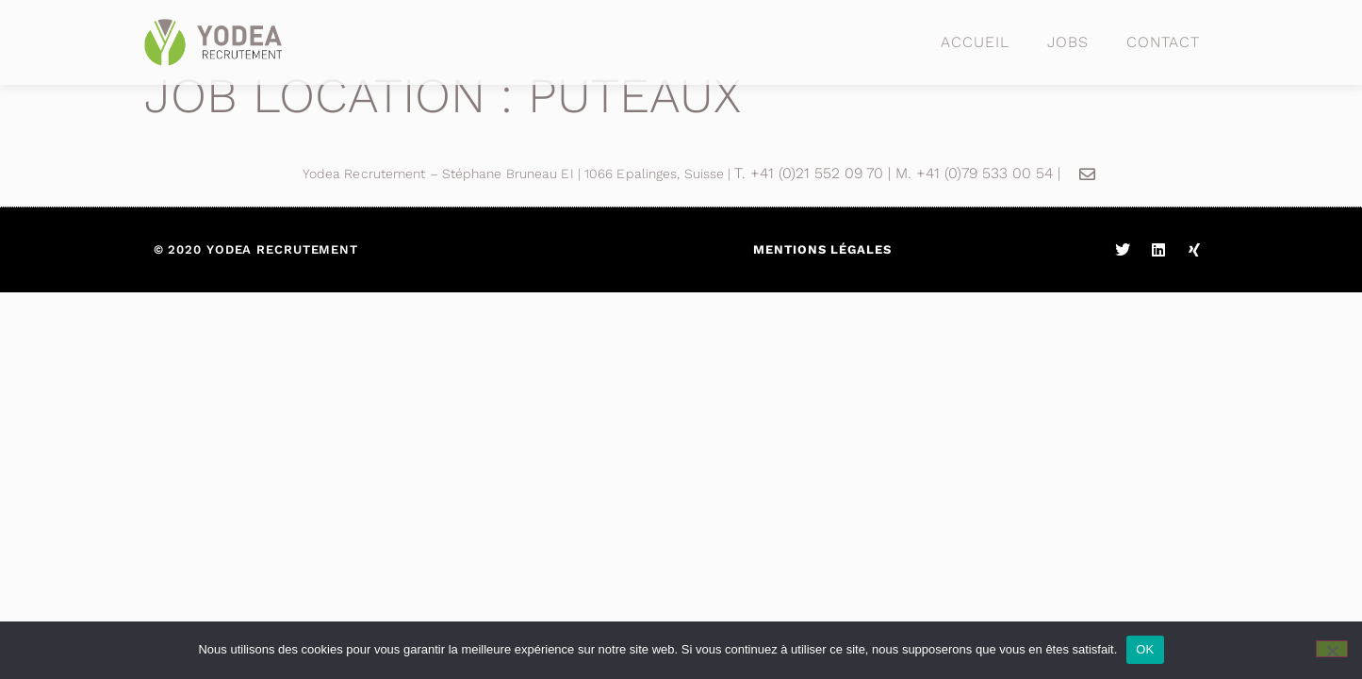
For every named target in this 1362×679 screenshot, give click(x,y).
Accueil (975, 42)
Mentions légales (822, 249)
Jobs (1068, 42)
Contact (1162, 42)
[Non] (1332, 648)
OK (1145, 649)
